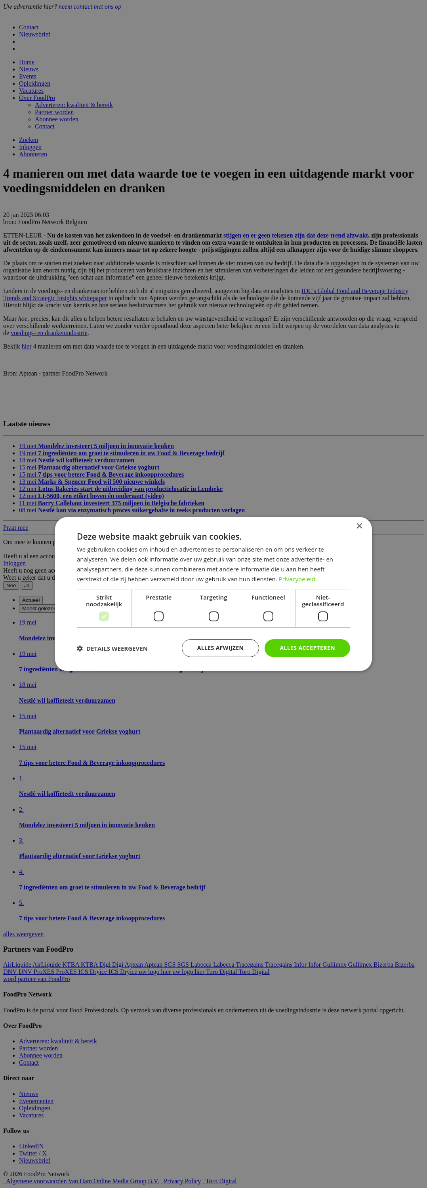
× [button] (359, 526)
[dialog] (213, 594)
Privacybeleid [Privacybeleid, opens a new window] (297, 579)
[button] (112, 648)
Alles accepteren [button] (307, 647)
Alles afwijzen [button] (220, 647)
